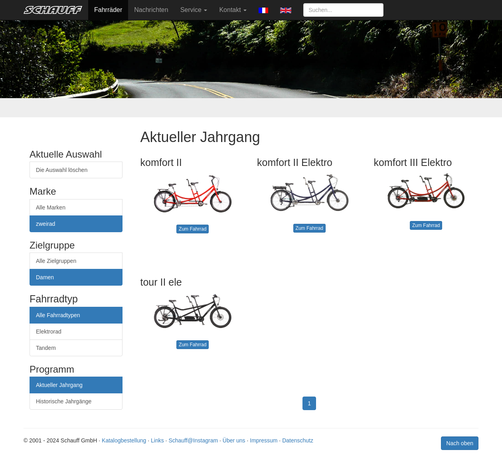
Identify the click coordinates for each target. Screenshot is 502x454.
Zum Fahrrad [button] (192, 229)
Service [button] (194, 9)
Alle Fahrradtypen (58, 315)
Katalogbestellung (124, 440)
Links (157, 440)
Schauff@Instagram (193, 440)
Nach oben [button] (459, 443)
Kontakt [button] (233, 9)
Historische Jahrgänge (63, 401)
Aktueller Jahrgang (59, 385)
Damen (45, 277)
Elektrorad (48, 331)
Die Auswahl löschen (61, 170)
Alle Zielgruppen (56, 261)
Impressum (263, 440)
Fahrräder (108, 9)
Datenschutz (297, 440)
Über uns (234, 440)
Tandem (46, 348)
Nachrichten (151, 9)
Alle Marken (50, 207)
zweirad (45, 224)
